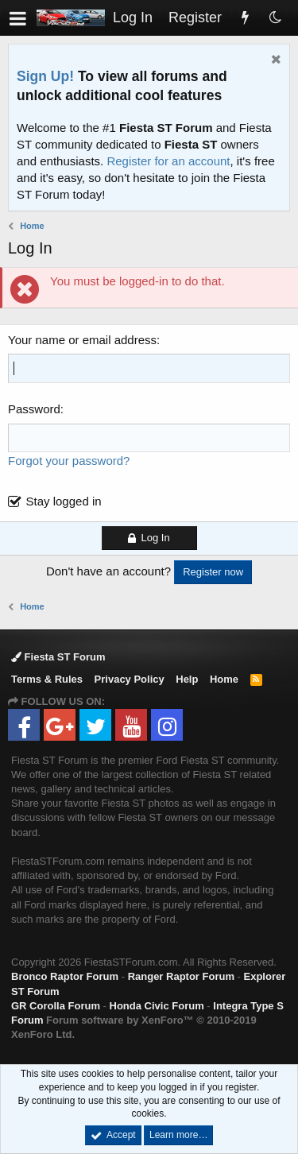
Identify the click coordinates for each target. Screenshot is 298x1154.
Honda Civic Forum (157, 1006)
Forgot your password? (69, 460)
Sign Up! (45, 76)
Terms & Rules (47, 679)
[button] (18, 18)
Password (34, 409)
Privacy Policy (129, 679)
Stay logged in (64, 501)
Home (224, 679)
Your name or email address (82, 340)
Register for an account (168, 161)
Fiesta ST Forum (58, 657)
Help (187, 679)
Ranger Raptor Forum (181, 976)
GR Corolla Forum (55, 1006)
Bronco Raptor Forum (64, 976)
